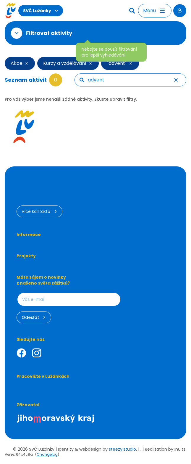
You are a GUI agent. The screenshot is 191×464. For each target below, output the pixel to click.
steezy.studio (122, 449)
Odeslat (34, 317)
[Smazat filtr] (26, 63)
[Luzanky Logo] (10, 10)
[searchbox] (134, 80)
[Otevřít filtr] (16, 33)
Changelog (47, 454)
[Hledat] (132, 11)
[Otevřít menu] (154, 10)
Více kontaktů (39, 211)
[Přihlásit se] (179, 10)
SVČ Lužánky (40, 11)
